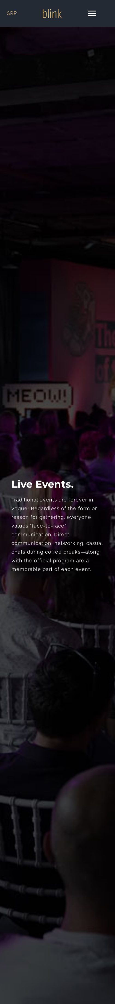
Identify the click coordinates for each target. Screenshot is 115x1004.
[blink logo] (52, 11)
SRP (12, 13)
